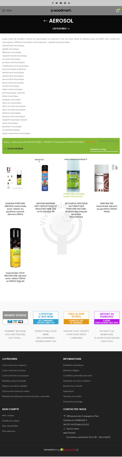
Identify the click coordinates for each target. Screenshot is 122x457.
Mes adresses (8, 431)
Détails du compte (10, 421)
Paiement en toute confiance (77, 381)
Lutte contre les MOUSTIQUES (27, 142)
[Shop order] (104, 150)
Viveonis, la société (72, 396)
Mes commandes (10, 426)
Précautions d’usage (72, 402)
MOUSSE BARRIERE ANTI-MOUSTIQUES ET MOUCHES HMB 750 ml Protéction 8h (45, 207)
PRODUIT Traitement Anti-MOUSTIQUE (63, 142)
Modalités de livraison (73, 365)
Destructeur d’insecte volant (15, 391)
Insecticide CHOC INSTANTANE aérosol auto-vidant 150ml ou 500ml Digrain (15, 277)
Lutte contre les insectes (14, 370)
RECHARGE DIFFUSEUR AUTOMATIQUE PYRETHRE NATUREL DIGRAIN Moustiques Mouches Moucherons (76, 210)
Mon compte (8, 416)
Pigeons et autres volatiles (14, 386)
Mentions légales (71, 370)
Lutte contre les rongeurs (14, 365)
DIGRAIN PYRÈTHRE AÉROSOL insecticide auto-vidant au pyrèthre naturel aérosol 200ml (15, 209)
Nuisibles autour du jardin (14, 381)
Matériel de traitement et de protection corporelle (25, 396)
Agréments (68, 391)
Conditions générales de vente (77, 376)
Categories (59, 28)
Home (6, 142)
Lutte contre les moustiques (15, 376)
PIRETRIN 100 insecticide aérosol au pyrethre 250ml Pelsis (106, 207)
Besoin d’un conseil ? (73, 386)
